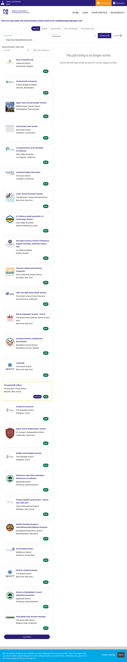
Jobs (85, 12)
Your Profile (99, 12)
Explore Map (56, 28)
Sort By (7, 50)
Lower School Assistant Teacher (29, 193)
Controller (20, 363)
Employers (119, 3)
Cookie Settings (108, 655)
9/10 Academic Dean (24, 548)
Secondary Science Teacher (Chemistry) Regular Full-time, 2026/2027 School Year (32, 243)
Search (35, 28)
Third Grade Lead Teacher (27, 126)
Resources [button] (117, 12)
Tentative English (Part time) (28, 172)
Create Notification (41, 50)
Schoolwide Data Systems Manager (31, 616)
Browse (45, 28)
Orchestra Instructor (25, 406)
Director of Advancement (26, 570)
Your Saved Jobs (87, 28)
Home (75, 12)
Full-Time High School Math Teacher (31, 292)
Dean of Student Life (24, 59)
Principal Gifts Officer (13, 385)
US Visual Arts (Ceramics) (26, 81)
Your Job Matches (71, 28)
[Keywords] (26, 35)
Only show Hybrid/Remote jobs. (19, 40)
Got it (121, 655)
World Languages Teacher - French (30, 314)
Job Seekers (103, 3)
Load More (27, 637)
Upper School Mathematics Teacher (31, 428)
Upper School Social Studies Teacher (31, 102)
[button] (117, 35)
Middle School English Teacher (29, 453)
